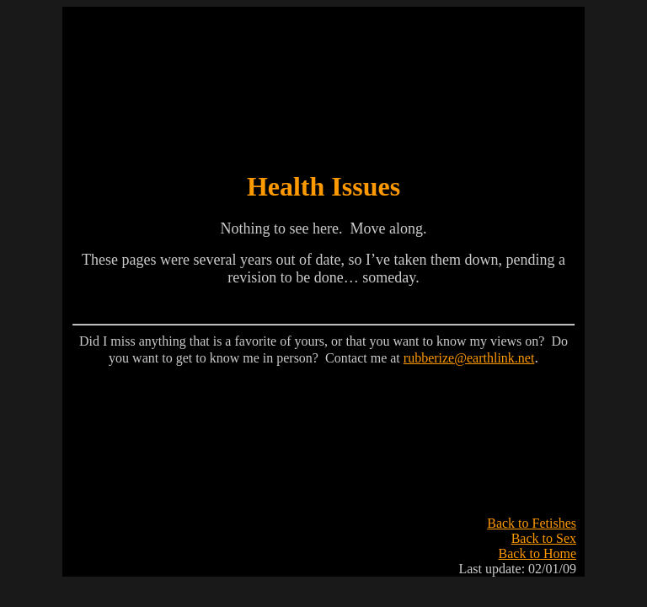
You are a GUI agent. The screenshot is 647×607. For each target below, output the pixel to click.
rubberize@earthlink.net (469, 358)
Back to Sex (543, 538)
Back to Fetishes (531, 523)
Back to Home (537, 553)
